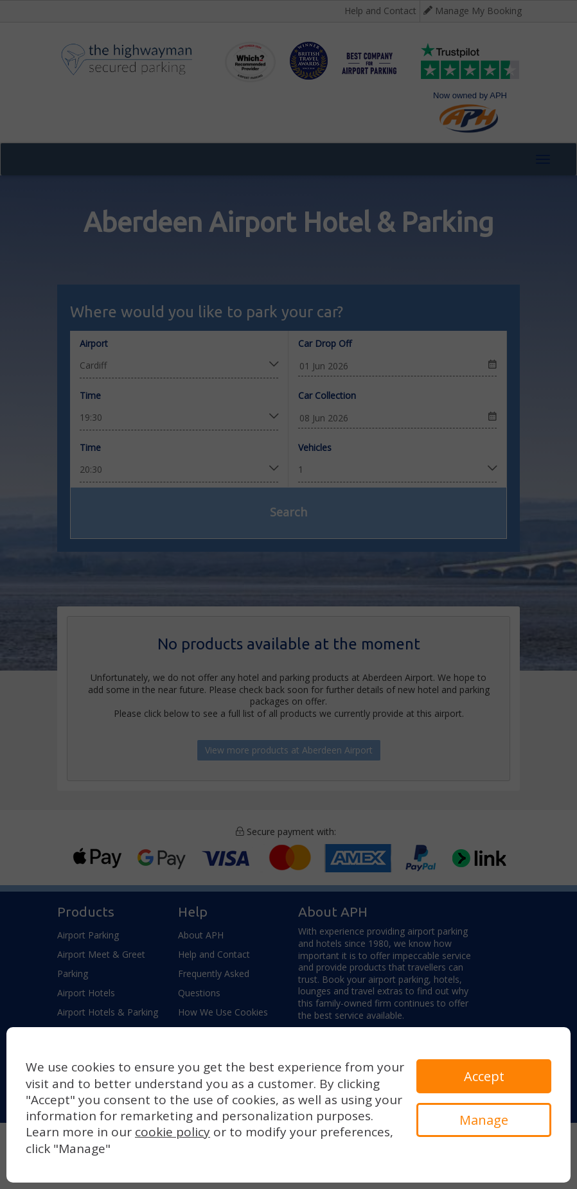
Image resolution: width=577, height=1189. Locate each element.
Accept (484, 1076)
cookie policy (172, 1131)
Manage (483, 1120)
